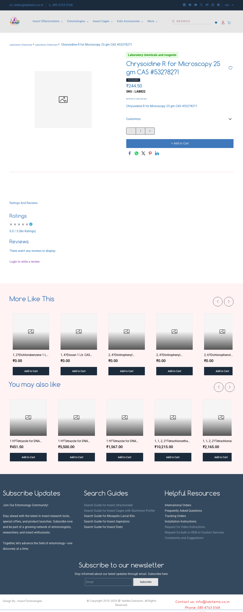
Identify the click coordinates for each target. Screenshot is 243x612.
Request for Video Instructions (185, 527)
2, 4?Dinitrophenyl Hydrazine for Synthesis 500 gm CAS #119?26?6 (172, 355)
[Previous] (217, 301)
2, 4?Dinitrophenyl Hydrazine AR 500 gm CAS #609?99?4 (126, 355)
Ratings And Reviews (23, 203)
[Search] (194, 21)
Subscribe (145, 581)
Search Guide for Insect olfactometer (108, 505)
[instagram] (212, 5)
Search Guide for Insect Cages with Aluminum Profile (119, 510)
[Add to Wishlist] (230, 68)
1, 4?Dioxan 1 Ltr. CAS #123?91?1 (75, 355)
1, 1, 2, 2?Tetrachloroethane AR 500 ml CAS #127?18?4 (221, 441)
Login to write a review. (24, 261)
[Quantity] (140, 131)
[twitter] (201, 5)
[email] (207, 5)
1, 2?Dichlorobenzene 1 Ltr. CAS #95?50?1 (31, 355)
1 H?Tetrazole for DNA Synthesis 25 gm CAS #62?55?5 (76, 441)
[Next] (229, 301)
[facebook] (190, 5)
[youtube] (195, 5)
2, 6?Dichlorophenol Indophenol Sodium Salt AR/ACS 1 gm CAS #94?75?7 (220, 355)
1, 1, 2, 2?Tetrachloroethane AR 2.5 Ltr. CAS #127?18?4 (173, 441)
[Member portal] (223, 22)
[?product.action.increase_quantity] (150, 131)
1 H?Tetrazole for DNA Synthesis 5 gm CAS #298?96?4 (124, 441)
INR (227, 5)
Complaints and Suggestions (184, 538)
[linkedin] (184, 5)
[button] (217, 22)
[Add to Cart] (180, 143)
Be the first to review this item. (136, 99)
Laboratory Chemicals (20, 45)
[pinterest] (218, 5)
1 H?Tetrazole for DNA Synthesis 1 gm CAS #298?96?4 (28, 441)
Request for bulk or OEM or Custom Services (194, 532)
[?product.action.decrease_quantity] (131, 131)
